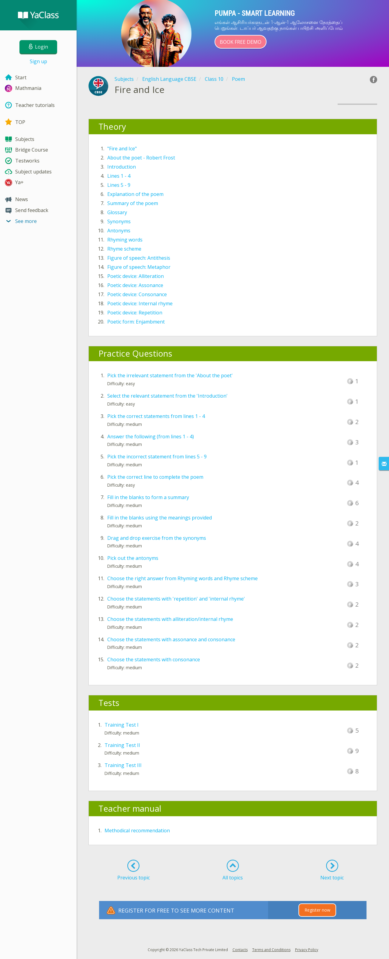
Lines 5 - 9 (118, 185)
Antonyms (118, 230)
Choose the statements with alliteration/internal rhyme (170, 619)
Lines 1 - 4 (118, 176)
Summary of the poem (132, 203)
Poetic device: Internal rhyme (140, 303)
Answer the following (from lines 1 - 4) (150, 436)
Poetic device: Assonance (135, 285)
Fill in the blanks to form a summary (148, 497)
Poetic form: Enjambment (136, 321)
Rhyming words (125, 239)
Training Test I (122, 724)
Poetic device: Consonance (137, 294)
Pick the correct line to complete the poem (155, 477)
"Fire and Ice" (122, 148)
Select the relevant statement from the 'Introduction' (167, 395)
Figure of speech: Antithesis (138, 258)
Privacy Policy (306, 949)
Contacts (240, 949)
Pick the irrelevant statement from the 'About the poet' (170, 375)
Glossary (117, 212)
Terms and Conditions (271, 949)
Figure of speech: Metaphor (138, 267)
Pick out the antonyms (132, 558)
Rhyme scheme (124, 248)
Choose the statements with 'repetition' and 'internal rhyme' (176, 598)
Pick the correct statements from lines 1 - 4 (156, 416)
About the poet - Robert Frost (141, 157)
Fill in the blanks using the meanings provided (159, 517)
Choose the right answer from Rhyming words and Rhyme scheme (182, 578)
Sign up (38, 61)
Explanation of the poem (135, 194)
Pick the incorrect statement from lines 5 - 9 (157, 456)
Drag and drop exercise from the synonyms (156, 538)
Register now (317, 910)
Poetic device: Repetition (134, 312)
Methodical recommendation (137, 830)
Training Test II (122, 745)
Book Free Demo (240, 42)
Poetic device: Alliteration (135, 276)
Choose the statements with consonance (153, 659)
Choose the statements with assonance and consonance (171, 639)
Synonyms (119, 221)
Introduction (121, 166)
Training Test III (123, 765)
